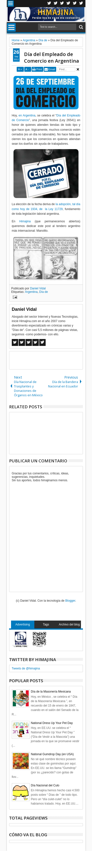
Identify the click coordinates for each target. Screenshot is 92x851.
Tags (46, 624)
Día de (43, 292)
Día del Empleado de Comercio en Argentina (51, 57)
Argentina (31, 292)
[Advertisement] (50, 360)
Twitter (49, 3)
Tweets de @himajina (26, 668)
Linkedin (75, 3)
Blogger (70, 600)
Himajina (25, 221)
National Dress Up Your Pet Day (52, 723)
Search (80, 27)
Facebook (56, 3)
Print (39, 69)
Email (51, 69)
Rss (68, 3)
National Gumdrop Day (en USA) (52, 754)
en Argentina (27, 115)
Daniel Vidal (38, 288)
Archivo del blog (69, 624)
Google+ (62, 3)
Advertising (22, 624)
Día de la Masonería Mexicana (51, 691)
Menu (11, 3)
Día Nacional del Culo (45, 785)
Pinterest (81, 3)
